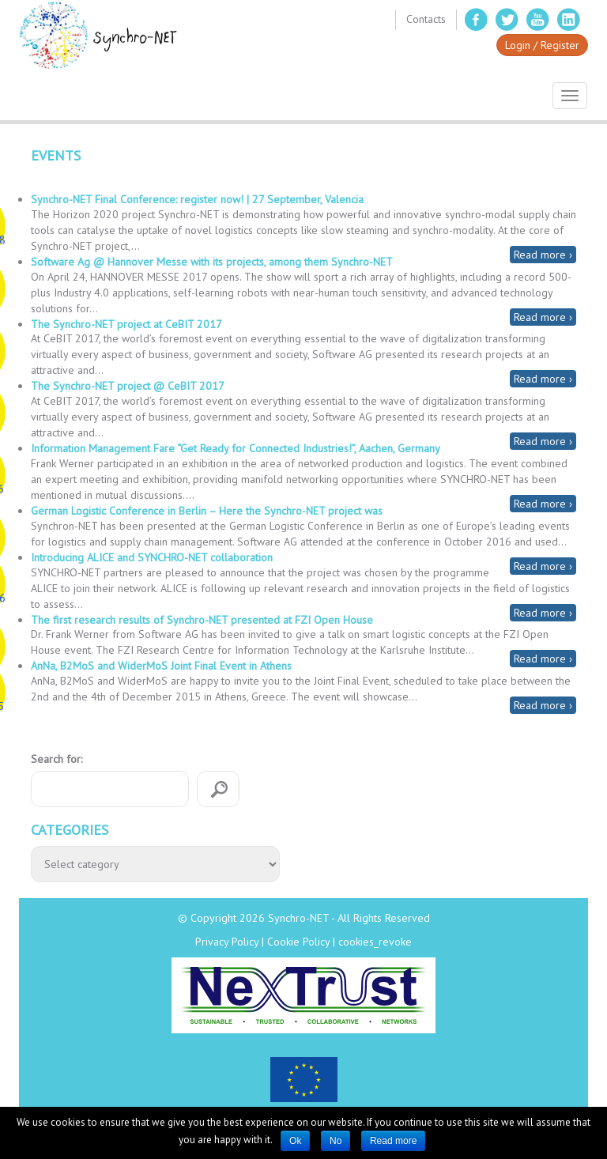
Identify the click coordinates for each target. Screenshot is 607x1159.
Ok (295, 1140)
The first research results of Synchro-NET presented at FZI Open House (202, 620)
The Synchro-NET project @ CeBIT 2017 (127, 386)
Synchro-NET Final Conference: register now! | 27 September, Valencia (197, 199)
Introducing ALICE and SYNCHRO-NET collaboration (152, 557)
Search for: (56, 759)
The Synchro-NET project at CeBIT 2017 (126, 324)
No (335, 1140)
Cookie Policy (298, 941)
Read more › (543, 254)
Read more (393, 1140)
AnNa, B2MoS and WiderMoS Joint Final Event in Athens (161, 666)
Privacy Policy (226, 941)
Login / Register (542, 45)
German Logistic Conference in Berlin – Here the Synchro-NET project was (207, 511)
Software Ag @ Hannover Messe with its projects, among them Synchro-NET (212, 262)
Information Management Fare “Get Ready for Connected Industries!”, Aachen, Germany (235, 448)
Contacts (426, 19)
